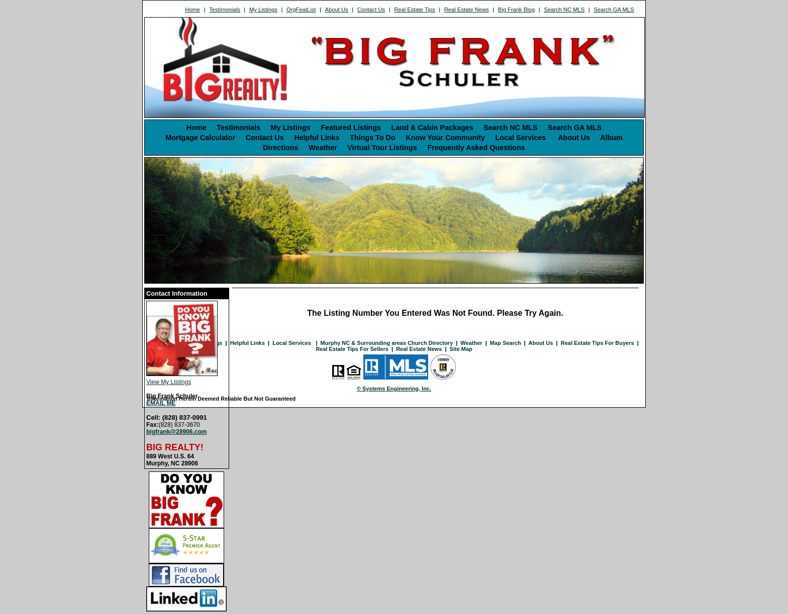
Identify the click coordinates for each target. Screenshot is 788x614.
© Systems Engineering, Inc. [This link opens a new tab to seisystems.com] (394, 389)
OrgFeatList (301, 10)
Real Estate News (466, 10)
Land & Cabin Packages (432, 128)
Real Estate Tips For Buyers (597, 343)
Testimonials (224, 10)
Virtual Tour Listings (382, 148)
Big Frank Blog (516, 10)
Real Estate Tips (414, 10)
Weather (323, 148)
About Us (336, 10)
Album (611, 138)
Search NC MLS (564, 10)
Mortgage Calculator (200, 138)
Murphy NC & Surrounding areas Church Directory (387, 343)
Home (192, 10)
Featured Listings (351, 128)
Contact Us (371, 10)
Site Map (461, 349)
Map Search (505, 343)
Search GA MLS (614, 10)
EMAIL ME (160, 403)
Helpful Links (316, 138)
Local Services (521, 138)
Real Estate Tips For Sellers (352, 349)
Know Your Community (445, 138)
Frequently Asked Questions (476, 148)
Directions (280, 148)
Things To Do (373, 138)
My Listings (263, 10)
